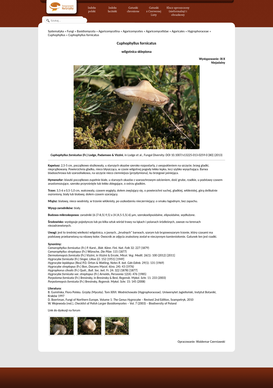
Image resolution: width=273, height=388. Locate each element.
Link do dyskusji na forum (64, 310)
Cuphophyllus (56, 35)
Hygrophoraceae (198, 31)
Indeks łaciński (112, 9)
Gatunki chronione (133, 9)
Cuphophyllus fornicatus (136, 43)
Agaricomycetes (133, 31)
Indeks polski (92, 9)
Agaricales (178, 31)
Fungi (70, 31)
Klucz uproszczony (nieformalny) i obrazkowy (178, 11)
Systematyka (56, 31)
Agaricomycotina (109, 31)
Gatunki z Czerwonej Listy (153, 9)
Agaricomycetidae (157, 31)
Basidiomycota (86, 31)
